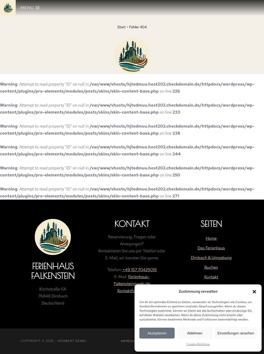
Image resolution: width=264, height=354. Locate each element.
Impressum (130, 341)
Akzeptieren (156, 333)
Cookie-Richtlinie (198, 344)
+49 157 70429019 (139, 269)
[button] (254, 291)
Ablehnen (194, 333)
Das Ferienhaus (211, 248)
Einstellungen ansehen (235, 333)
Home (211, 238)
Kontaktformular (132, 290)
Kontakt (211, 277)
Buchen (211, 267)
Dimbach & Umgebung (211, 257)
